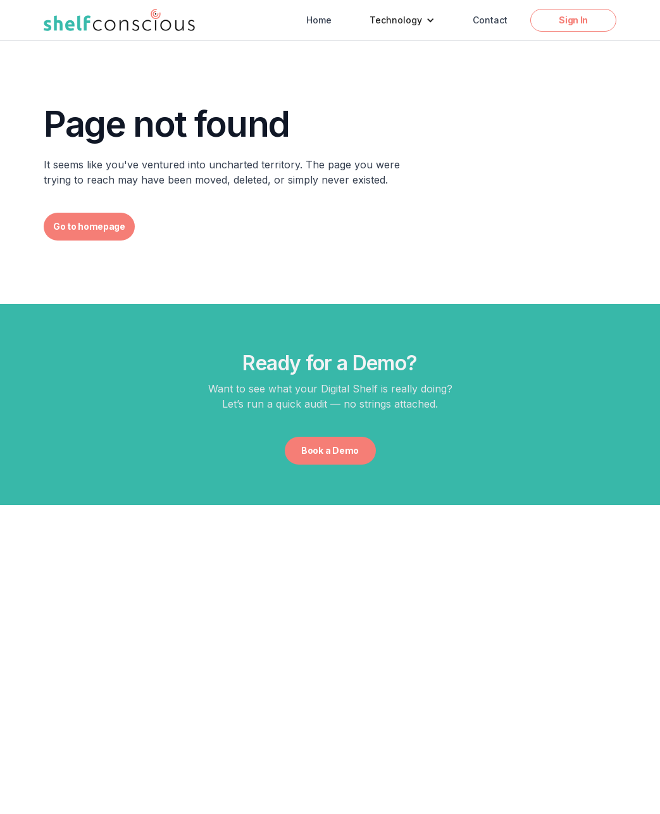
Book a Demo (330, 450)
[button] (402, 20)
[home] (119, 19)
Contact (490, 20)
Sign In (573, 20)
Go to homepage (89, 226)
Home (319, 20)
